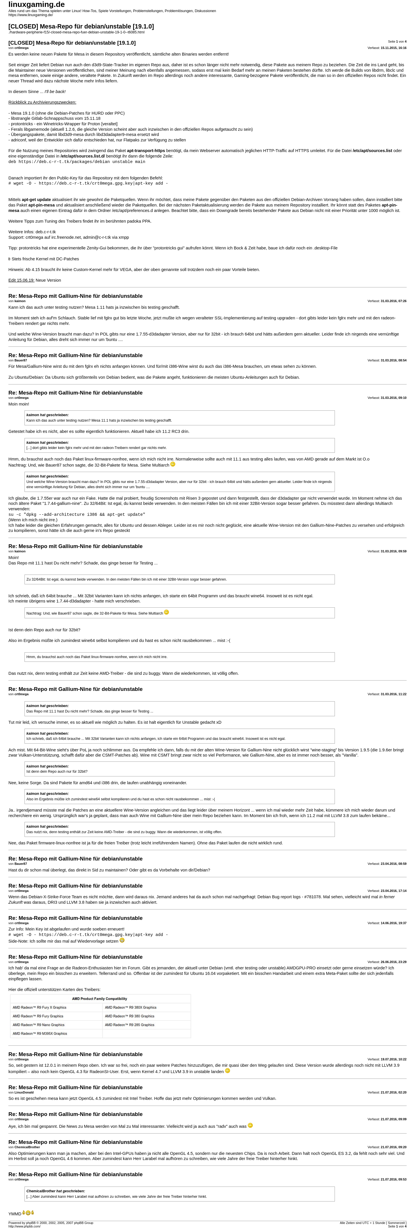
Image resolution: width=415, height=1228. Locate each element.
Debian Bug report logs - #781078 (289, 897)
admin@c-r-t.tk (97, 237)
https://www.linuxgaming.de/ (30, 15)
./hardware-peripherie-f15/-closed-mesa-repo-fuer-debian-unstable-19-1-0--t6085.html (76, 32)
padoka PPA (138, 221)
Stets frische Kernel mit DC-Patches (45, 259)
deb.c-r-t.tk (46, 232)
